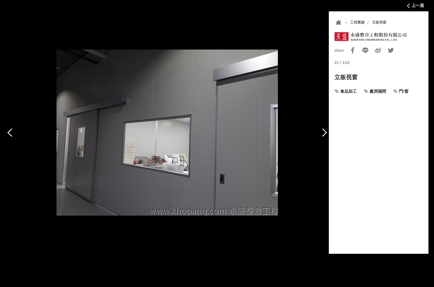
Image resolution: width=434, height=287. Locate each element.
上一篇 (10, 132)
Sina (378, 50)
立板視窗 (379, 22)
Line (365, 50)
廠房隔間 (378, 91)
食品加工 (348, 91)
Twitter (391, 50)
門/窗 (403, 91)
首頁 (338, 22)
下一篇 (324, 132)
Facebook (352, 50)
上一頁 (418, 5)
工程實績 (357, 22)
